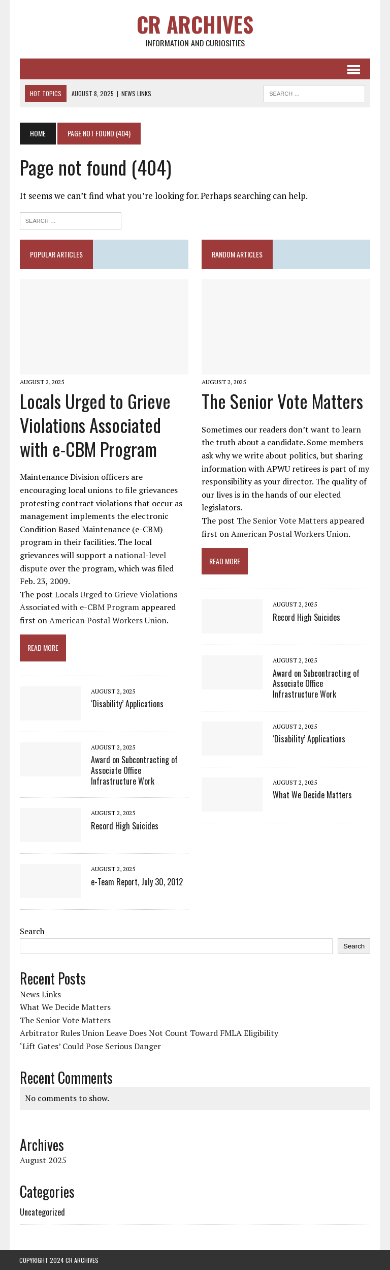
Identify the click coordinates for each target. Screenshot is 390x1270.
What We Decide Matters (312, 795)
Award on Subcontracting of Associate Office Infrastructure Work (139, 771)
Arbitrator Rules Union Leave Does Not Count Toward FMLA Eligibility (148, 1033)
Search (31, 931)
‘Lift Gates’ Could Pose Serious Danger (89, 1046)
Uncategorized (41, 1212)
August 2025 (42, 1160)
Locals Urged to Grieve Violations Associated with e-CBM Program (94, 424)
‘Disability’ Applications (126, 704)
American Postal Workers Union (107, 620)
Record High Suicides (124, 826)
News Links (39, 994)
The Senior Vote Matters (282, 400)
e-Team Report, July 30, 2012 (136, 882)
